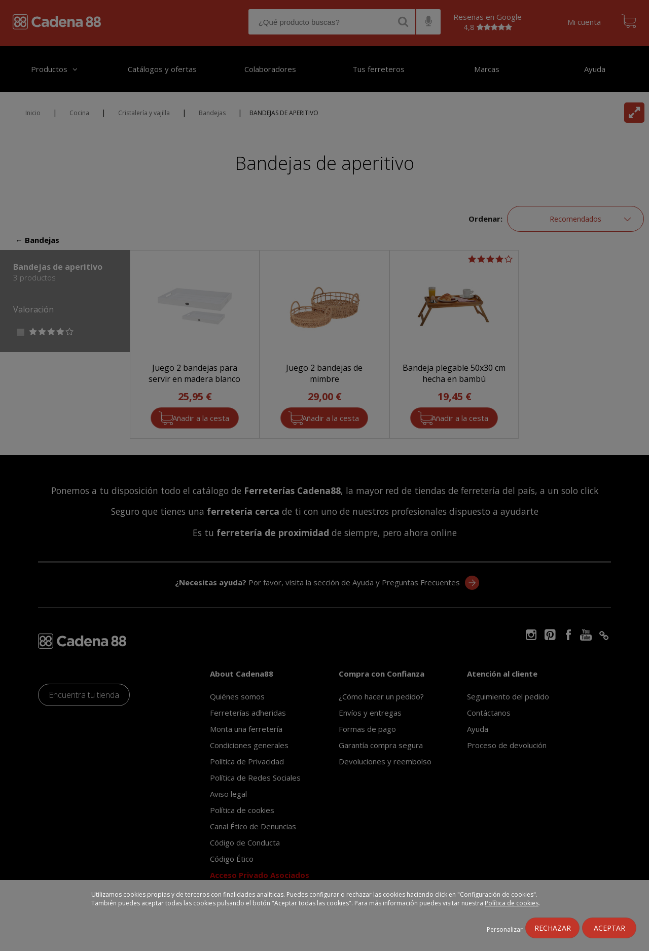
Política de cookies (511, 903)
